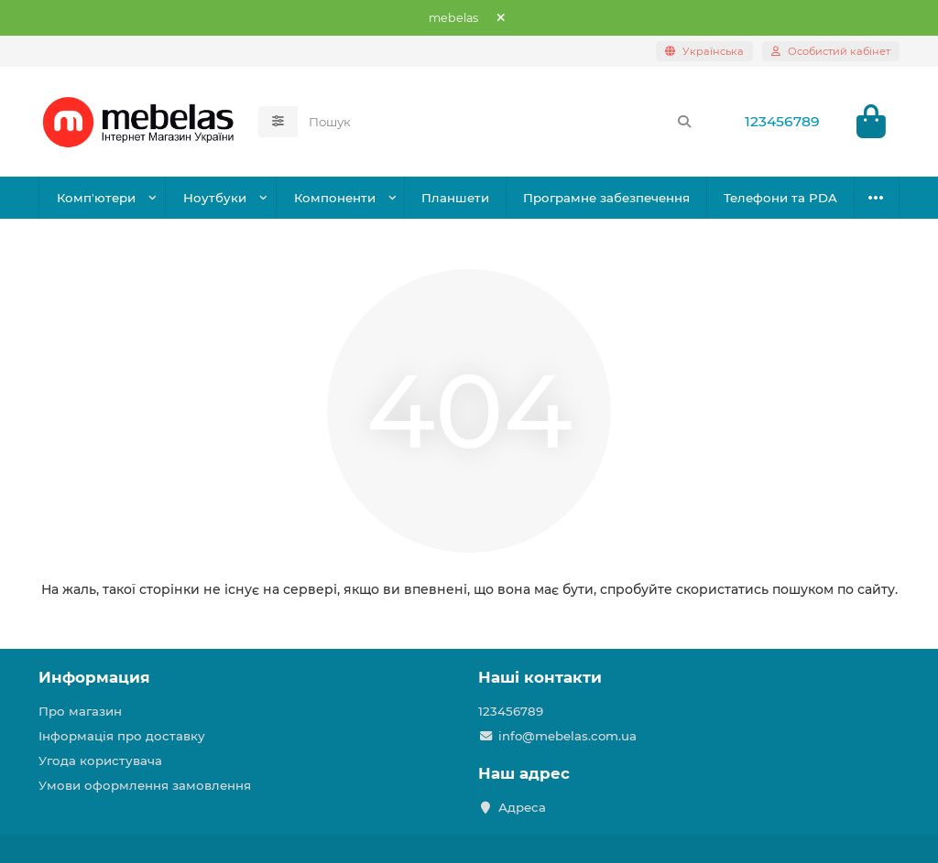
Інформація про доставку (121, 735)
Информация (94, 677)
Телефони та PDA (780, 197)
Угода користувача (100, 760)
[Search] (501, 121)
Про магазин (80, 711)
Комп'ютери (96, 197)
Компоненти (335, 197)
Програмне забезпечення (606, 197)
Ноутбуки (214, 197)
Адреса (522, 807)
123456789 (782, 121)
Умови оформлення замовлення (144, 785)
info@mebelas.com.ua (567, 735)
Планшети (455, 197)
